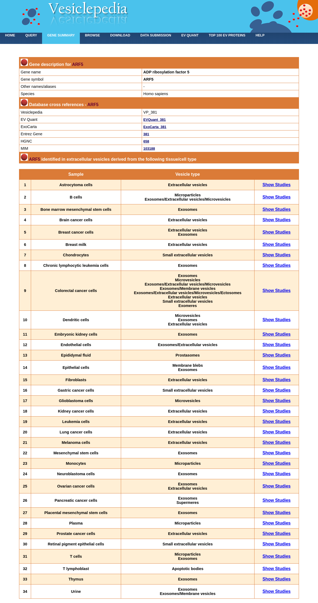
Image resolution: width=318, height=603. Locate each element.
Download (120, 35)
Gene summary (61, 35)
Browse (92, 35)
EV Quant (190, 35)
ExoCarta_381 (154, 127)
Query (31, 35)
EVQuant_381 (154, 120)
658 (146, 141)
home (10, 35)
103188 (149, 149)
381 (146, 134)
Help (260, 35)
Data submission (155, 35)
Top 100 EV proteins (227, 35)
